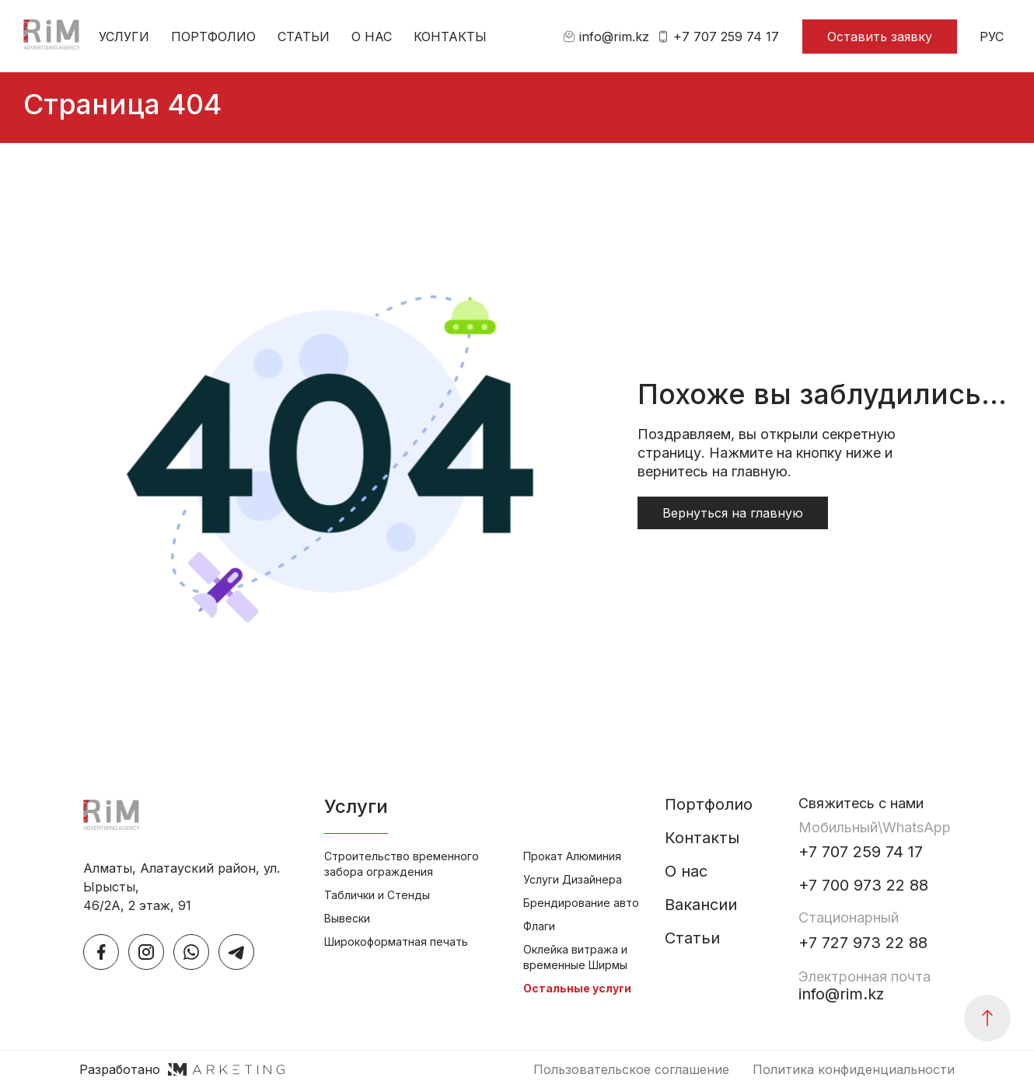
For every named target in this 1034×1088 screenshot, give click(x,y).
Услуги (124, 36)
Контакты (450, 36)
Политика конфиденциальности (854, 1069)
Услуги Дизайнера (572, 879)
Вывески (347, 918)
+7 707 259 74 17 (718, 36)
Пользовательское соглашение (631, 1069)
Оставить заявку (879, 36)
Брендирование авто (581, 902)
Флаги (539, 926)
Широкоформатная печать (396, 941)
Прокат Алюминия (572, 856)
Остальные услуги (577, 988)
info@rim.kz (606, 36)
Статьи (304, 36)
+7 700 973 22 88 (863, 885)
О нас (371, 36)
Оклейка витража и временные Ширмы (575, 957)
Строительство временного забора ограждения (401, 863)
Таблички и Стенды (377, 894)
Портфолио (213, 36)
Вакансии (701, 905)
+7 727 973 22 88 (862, 943)
